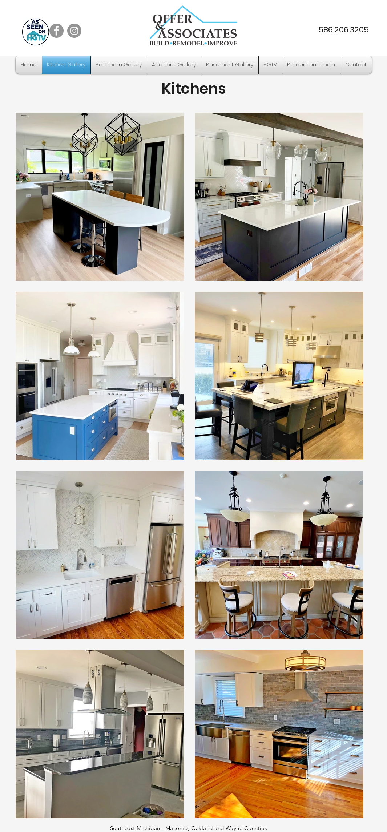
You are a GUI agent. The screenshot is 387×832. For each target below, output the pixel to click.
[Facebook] (56, 31)
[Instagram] (74, 31)
